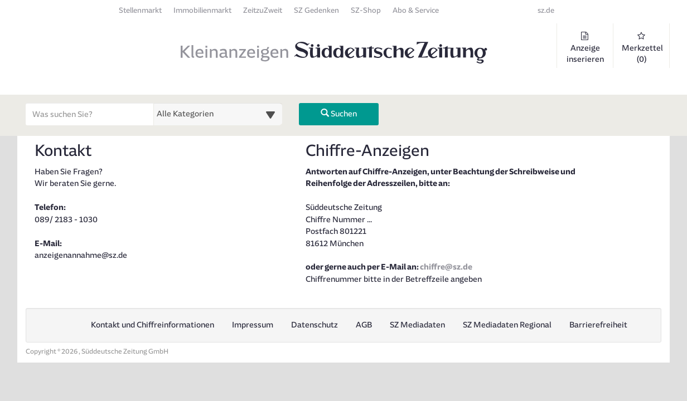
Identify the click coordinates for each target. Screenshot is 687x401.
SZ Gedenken (316, 10)
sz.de (546, 10)
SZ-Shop (366, 10)
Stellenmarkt (140, 10)
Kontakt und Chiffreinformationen (152, 325)
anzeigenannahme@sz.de (81, 255)
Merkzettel (642, 48)
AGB (364, 325)
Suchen (339, 114)
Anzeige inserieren (584, 48)
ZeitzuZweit (262, 10)
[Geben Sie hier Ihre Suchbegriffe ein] (90, 114)
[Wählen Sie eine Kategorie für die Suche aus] (218, 114)
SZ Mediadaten (417, 325)
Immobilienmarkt (202, 10)
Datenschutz (314, 325)
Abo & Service (416, 10)
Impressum (252, 325)
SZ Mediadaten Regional (507, 325)
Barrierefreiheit (598, 325)
